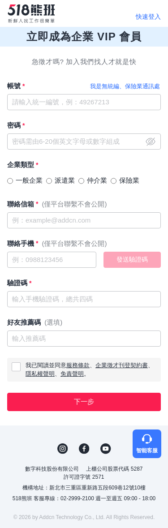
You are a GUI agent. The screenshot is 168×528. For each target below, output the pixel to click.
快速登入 (148, 16)
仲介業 (97, 180)
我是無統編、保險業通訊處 (125, 86)
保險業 (129, 180)
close (150, 141)
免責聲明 (72, 373)
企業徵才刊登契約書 (121, 365)
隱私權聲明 (40, 373)
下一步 (84, 401)
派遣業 (65, 180)
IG (62, 448)
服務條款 (78, 365)
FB (84, 448)
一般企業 (29, 180)
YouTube (105, 448)
